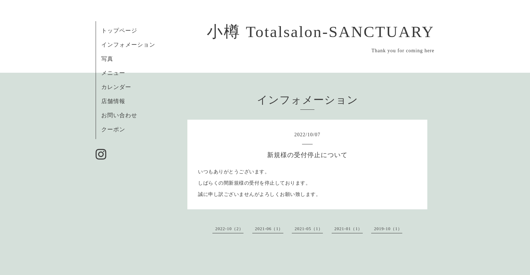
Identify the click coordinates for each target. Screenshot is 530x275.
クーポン (113, 129)
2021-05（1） (309, 228)
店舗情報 (113, 101)
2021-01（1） (349, 228)
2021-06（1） (269, 228)
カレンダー (116, 87)
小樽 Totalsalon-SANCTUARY (320, 32)
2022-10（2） (229, 228)
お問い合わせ (119, 115)
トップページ (119, 31)
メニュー (113, 73)
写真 (107, 59)
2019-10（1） (388, 228)
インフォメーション (128, 45)
